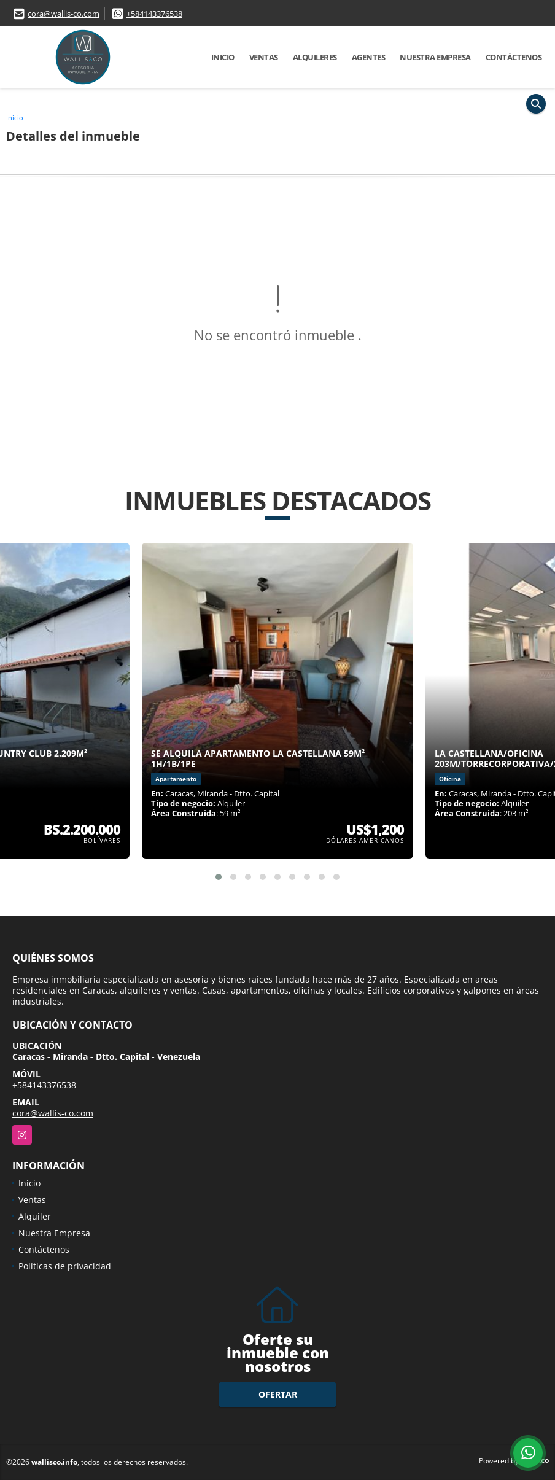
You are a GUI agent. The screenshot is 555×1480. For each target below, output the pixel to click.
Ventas (263, 57)
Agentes (369, 57)
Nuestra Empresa (435, 57)
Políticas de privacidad (64, 1266)
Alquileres (315, 57)
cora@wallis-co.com (63, 13)
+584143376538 (154, 13)
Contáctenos (514, 57)
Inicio (223, 57)
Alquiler (34, 1216)
